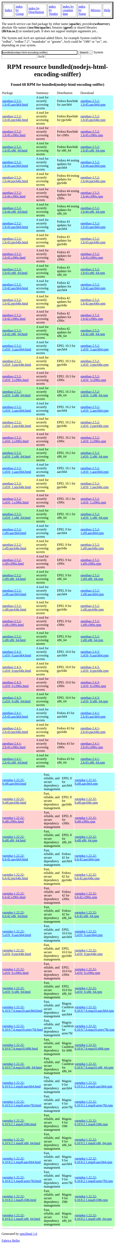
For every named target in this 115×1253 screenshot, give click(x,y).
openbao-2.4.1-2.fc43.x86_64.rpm (92, 760)
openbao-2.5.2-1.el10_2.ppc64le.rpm (94, 424)
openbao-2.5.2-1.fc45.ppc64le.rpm (93, 118)
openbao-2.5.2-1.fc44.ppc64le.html (15, 179)
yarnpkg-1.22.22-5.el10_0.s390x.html (15, 971)
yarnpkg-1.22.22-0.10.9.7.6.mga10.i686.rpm (92, 1046)
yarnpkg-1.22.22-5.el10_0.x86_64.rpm (88, 990)
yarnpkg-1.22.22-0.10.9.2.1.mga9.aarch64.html (21, 1084)
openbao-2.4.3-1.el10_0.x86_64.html (16, 699)
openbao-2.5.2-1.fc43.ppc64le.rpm (93, 240)
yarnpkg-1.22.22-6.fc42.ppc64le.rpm (87, 876)
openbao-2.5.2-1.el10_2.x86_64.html (16, 454)
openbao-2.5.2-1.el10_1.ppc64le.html (16, 485)
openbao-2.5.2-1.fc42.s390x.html (14, 316)
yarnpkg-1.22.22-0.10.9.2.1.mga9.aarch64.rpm (93, 1084)
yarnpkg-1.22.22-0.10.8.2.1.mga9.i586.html (19, 1198)
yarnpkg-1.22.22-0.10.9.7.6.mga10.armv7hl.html (22, 1027)
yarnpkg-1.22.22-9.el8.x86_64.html (14, 838)
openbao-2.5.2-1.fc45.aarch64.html (15, 102)
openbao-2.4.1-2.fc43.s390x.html (14, 745)
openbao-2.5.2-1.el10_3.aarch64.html (16, 347)
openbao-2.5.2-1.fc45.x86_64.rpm (92, 148)
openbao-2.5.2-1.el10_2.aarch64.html (16, 408)
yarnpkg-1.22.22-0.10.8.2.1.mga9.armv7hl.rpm (94, 1179)
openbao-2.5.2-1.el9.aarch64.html (14, 531)
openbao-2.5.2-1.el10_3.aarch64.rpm (94, 347)
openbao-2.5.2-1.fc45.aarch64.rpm (93, 102)
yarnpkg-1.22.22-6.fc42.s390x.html (14, 895)
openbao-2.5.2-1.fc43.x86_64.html (15, 271)
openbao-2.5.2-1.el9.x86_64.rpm (91, 577)
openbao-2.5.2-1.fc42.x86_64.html (15, 332)
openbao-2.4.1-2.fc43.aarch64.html (15, 714)
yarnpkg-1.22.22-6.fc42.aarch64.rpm (87, 857)
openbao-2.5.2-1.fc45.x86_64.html (15, 148)
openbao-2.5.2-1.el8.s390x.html (13, 622)
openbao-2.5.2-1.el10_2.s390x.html (15, 439)
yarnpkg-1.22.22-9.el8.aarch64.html (14, 781)
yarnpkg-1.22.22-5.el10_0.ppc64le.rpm (89, 952)
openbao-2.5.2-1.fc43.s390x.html (14, 255)
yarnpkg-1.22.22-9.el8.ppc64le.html (14, 800)
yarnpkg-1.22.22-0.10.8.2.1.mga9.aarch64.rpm (93, 1160)
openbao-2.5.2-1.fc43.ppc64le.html (15, 240)
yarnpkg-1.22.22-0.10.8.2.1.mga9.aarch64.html (21, 1160)
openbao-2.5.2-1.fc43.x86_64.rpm (92, 271)
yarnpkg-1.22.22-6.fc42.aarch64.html (15, 857)
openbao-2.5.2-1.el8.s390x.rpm (90, 622)
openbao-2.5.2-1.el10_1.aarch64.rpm (94, 469)
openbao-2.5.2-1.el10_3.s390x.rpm (93, 378)
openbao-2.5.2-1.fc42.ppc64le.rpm (93, 301)
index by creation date (68, 10)
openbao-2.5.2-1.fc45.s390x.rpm (91, 133)
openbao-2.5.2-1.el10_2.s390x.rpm (93, 439)
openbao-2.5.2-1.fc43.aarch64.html (15, 225)
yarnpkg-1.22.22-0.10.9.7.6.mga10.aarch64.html (22, 1008)
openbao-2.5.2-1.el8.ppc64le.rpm (92, 607)
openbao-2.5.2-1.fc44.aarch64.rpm (93, 163)
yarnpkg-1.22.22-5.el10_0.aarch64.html (16, 933)
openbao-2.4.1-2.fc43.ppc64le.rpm (93, 730)
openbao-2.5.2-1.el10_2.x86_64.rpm (94, 454)
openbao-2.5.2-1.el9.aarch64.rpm (92, 531)
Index (8, 10)
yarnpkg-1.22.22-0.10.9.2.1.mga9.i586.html (19, 1122)
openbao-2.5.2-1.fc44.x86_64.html (15, 209)
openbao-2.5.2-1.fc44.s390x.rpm (91, 194)
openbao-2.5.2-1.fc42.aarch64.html (15, 286)
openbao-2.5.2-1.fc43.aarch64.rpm (93, 225)
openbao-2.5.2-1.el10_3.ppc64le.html (16, 362)
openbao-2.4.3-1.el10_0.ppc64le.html (16, 668)
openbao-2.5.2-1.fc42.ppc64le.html (15, 301)
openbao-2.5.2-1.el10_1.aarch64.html (16, 469)
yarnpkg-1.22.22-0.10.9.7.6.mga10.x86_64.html (22, 1065)
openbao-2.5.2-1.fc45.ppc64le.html (15, 118)
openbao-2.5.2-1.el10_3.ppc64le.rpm (94, 362)
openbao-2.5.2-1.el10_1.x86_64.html (16, 515)
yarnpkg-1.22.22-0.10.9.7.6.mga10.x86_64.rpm (94, 1065)
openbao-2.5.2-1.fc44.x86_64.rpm (92, 209)
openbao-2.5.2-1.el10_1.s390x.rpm (93, 500)
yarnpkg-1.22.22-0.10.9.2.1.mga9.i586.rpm (91, 1122)
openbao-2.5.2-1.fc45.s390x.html (14, 133)
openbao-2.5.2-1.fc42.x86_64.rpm (92, 332)
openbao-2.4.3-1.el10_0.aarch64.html (16, 653)
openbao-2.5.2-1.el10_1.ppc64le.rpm (94, 485)
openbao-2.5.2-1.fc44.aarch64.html (15, 163)
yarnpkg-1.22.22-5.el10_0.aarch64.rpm (89, 933)
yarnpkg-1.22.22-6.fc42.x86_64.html (15, 914)
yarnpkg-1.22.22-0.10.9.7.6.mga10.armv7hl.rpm (95, 1027)
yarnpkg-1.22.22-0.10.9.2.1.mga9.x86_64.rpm (93, 1141)
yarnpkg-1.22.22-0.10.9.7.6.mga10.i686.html (20, 1046)
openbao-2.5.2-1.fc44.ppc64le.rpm (93, 179)
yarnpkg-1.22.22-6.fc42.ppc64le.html (15, 876)
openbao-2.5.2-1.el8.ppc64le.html (14, 607)
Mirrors (96, 10)
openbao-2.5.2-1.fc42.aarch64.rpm (93, 286)
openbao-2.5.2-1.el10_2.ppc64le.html (16, 424)
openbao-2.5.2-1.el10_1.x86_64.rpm (94, 515)
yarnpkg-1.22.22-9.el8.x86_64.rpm (86, 838)
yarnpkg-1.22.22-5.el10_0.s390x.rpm (87, 971)
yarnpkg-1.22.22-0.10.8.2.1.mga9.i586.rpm (91, 1198)
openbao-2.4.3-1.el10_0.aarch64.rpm (94, 653)
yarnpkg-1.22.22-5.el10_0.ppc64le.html (16, 952)
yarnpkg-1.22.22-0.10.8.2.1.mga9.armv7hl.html (21, 1179)
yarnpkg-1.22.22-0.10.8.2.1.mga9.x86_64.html (21, 1217)
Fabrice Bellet (11, 1240)
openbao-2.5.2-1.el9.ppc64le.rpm (92, 546)
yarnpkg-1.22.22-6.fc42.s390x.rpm (86, 895)
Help (107, 10)
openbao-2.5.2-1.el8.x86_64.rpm (91, 638)
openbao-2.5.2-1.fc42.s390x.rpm (91, 316)
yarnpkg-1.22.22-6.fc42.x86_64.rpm (87, 914)
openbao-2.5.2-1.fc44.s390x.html (14, 194)
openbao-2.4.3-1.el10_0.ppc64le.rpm (94, 668)
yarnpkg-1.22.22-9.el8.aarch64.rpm (86, 781)
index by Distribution (36, 10)
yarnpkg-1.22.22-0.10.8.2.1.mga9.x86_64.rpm (93, 1217)
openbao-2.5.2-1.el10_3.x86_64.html (16, 393)
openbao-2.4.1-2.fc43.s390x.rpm (91, 745)
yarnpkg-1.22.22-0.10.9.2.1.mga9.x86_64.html (21, 1141)
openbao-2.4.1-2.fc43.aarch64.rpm (93, 714)
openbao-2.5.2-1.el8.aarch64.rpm (92, 592)
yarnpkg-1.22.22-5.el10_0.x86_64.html (16, 990)
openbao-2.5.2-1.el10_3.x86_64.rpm (94, 393)
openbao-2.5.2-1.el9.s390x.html (13, 561)
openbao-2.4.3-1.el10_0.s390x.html (15, 684)
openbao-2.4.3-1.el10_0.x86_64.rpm (94, 699)
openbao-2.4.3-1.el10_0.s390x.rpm (93, 684)
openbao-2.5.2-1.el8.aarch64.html (14, 592)
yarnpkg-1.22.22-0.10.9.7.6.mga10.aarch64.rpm (94, 1008)
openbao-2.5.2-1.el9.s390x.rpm (90, 561)
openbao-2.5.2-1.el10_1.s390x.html (15, 500)
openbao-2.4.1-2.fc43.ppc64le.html (15, 730)
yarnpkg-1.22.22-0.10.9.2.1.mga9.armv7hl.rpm (94, 1103)
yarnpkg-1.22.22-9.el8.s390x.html (13, 819)
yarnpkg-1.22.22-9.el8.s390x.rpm (86, 819)
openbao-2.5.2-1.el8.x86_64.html (14, 638)
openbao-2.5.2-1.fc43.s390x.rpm (91, 255)
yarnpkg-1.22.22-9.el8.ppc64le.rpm (86, 800)
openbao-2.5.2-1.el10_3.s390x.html (15, 378)
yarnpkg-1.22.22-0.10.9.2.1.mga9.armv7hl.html (21, 1103)
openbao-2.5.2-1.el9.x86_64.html (14, 577)
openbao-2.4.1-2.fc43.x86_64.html (15, 760)
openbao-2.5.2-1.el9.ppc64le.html (14, 546)
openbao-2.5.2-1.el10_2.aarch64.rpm (94, 408)
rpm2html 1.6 (28, 1233)
